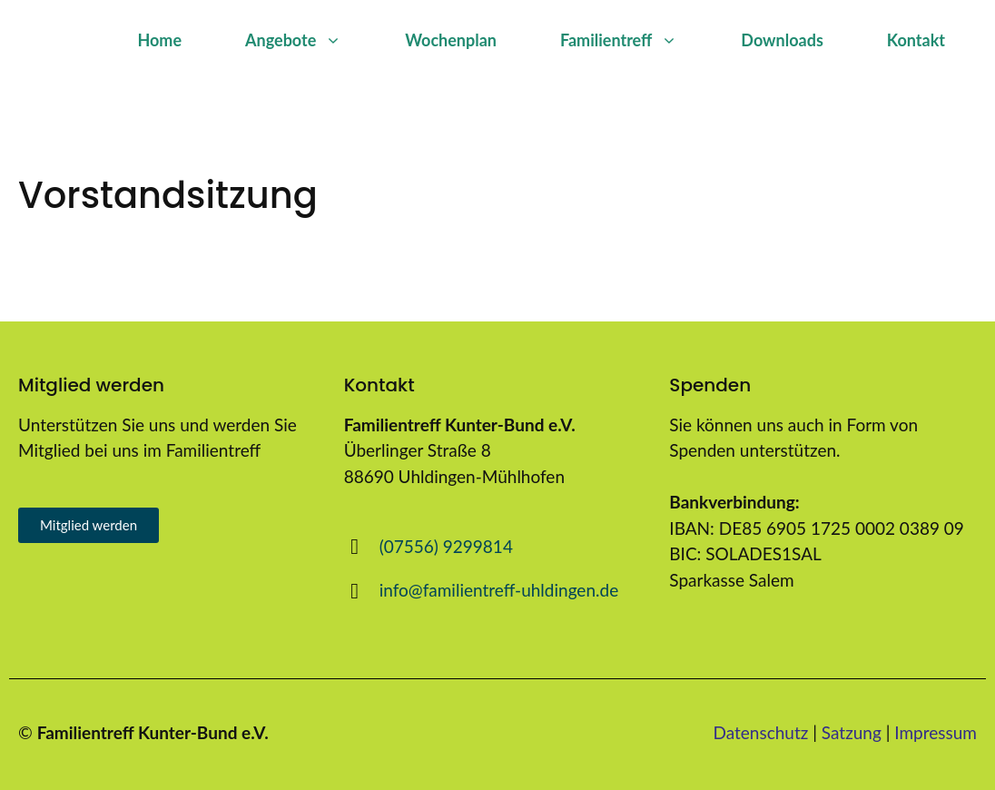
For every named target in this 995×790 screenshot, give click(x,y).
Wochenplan (451, 40)
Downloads (782, 40)
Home (159, 40)
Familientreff (634, 40)
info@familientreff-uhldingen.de (499, 589)
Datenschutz (761, 732)
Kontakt (916, 40)
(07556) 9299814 (446, 546)
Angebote (309, 40)
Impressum (935, 732)
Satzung (852, 732)
